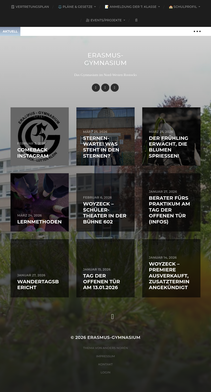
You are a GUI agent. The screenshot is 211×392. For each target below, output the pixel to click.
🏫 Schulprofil (183, 7)
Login (105, 372)
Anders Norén (115, 348)
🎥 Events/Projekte (104, 20)
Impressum (105, 356)
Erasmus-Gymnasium (105, 59)
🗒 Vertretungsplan (30, 7)
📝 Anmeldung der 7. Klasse (130, 7)
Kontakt (105, 364)
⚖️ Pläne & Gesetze (75, 7)
